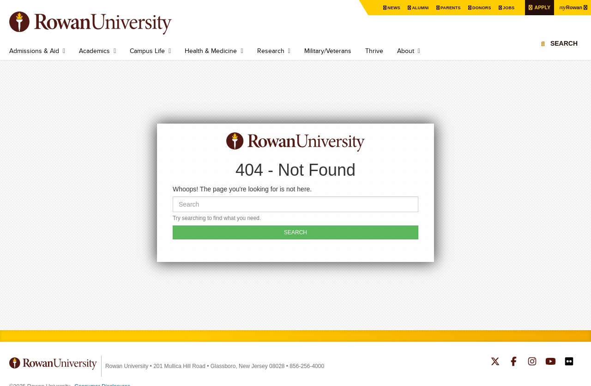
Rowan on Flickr (569, 362)
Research (270, 50)
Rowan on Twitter (495, 362)
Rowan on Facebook (513, 362)
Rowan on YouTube (550, 362)
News (381, 7)
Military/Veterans (327, 50)
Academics (94, 50)
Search (564, 48)
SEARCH (295, 232)
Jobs (502, 7)
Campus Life (147, 50)
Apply (538, 7)
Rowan (569, 7)
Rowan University (104, 23)
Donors (474, 7)
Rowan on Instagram (532, 362)
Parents (441, 7)
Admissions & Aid (34, 50)
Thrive (374, 50)
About (405, 50)
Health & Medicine (211, 50)
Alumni (409, 7)
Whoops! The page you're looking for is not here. (242, 189)
